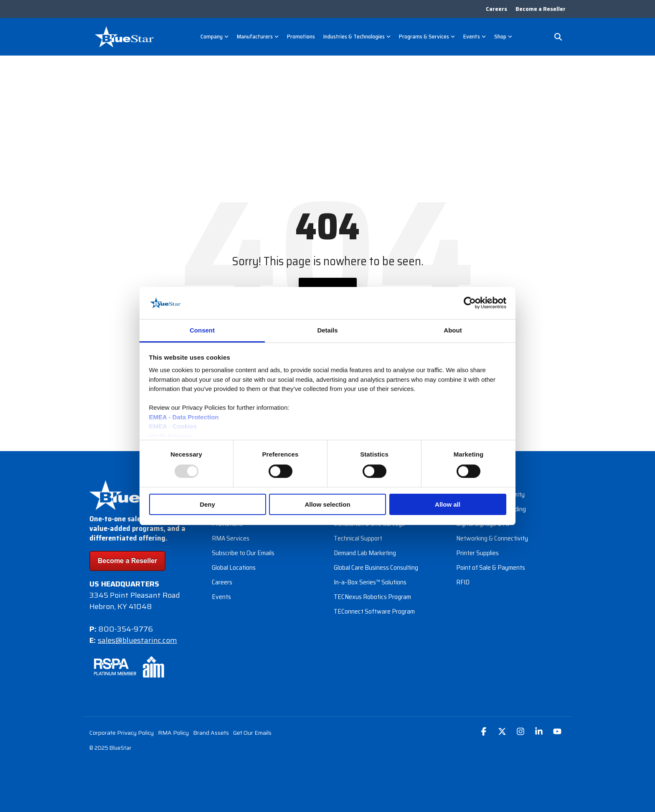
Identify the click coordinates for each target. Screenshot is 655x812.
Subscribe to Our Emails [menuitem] (243, 553)
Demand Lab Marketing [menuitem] (365, 553)
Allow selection (327, 504)
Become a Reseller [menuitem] (540, 9)
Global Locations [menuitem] (234, 567)
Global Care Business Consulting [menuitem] (376, 567)
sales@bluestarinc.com (137, 640)
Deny (207, 504)
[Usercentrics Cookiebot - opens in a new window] (469, 303)
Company (214, 36)
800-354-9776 (125, 629)
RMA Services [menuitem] (230, 538)
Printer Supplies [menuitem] (477, 553)
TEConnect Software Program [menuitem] (374, 611)
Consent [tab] (202, 330)
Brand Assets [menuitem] (211, 732)
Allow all (447, 504)
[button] (484, 732)
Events (474, 36)
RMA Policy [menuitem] (173, 732)
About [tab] (453, 330)
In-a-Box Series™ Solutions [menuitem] (370, 582)
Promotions (301, 36)
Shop (503, 36)
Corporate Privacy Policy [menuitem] (121, 732)
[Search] (558, 36)
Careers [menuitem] (496, 9)
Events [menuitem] (221, 596)
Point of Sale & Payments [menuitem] (490, 567)
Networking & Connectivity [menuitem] (492, 538)
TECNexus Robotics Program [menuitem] (372, 596)
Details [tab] (327, 330)
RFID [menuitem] (463, 582)
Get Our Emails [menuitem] (252, 732)
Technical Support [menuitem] (358, 538)
